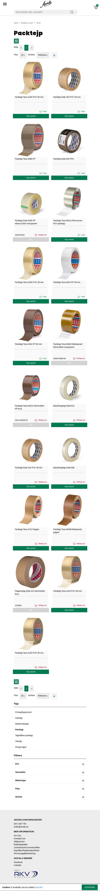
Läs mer (38, 887)
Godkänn (90, 887)
